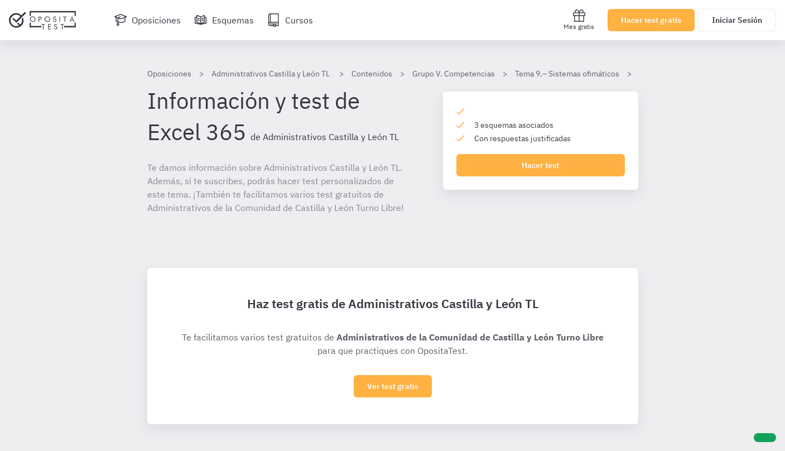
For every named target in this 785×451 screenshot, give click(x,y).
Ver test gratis (392, 386)
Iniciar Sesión (737, 20)
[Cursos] (290, 20)
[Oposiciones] (147, 20)
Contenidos (371, 74)
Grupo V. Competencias (453, 74)
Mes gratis (579, 20)
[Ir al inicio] (42, 20)
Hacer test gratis (651, 20)
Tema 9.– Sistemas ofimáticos (567, 74)
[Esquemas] (224, 20)
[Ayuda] (765, 437)
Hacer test (540, 165)
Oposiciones (169, 74)
